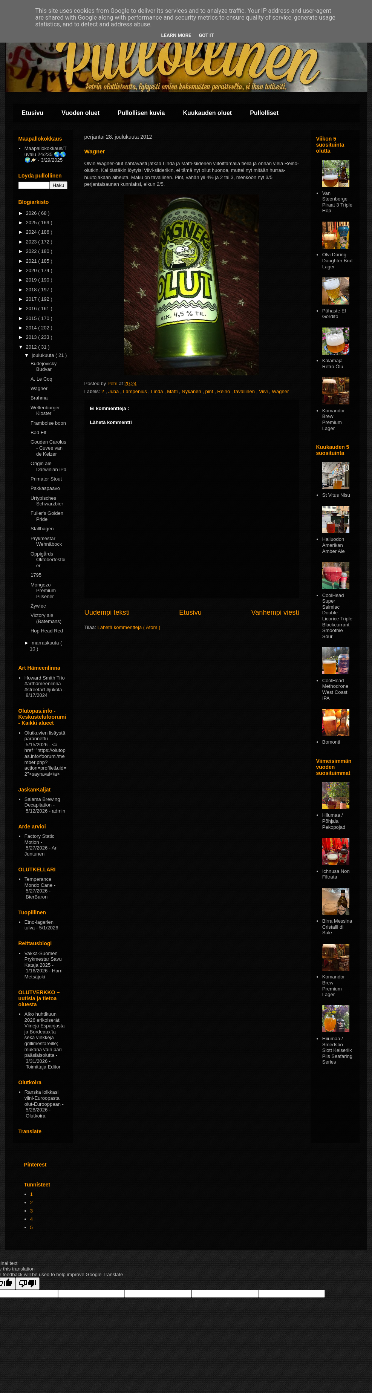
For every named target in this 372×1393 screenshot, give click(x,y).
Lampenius (135, 391)
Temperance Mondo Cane (38, 882)
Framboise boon (48, 423)
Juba (114, 391)
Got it (206, 35)
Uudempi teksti (107, 612)
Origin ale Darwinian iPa (48, 466)
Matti (173, 391)
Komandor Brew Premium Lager (333, 419)
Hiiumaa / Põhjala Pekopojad (333, 821)
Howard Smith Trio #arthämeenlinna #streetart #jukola (44, 683)
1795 (36, 575)
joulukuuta (43, 355)
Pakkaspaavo (45, 488)
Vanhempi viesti (275, 612)
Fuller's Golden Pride (47, 516)
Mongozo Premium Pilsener (43, 590)
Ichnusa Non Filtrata (336, 874)
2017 (32, 299)
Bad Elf (38, 432)
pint (209, 391)
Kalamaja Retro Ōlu (332, 363)
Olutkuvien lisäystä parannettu (44, 736)
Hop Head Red (47, 631)
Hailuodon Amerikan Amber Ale (333, 545)
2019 (32, 280)
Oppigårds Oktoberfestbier (48, 559)
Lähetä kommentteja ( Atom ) (128, 627)
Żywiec (38, 606)
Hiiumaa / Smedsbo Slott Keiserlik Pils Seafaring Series (337, 1050)
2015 (32, 318)
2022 (32, 251)
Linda (157, 391)
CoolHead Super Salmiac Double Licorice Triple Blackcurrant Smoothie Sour (337, 615)
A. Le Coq (41, 379)
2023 (32, 242)
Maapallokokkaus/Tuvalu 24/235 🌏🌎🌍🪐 (45, 154)
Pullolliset (264, 113)
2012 (32, 347)
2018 (32, 289)
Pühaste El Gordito (334, 314)
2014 (32, 328)
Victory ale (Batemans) (46, 618)
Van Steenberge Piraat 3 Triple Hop (337, 202)
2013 (32, 337)
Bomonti (331, 742)
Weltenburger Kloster (45, 410)
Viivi (264, 391)
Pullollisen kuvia (141, 113)
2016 (32, 308)
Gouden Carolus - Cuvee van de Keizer (48, 447)
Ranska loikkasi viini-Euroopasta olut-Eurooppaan (42, 1098)
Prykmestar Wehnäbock (46, 541)
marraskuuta (46, 643)
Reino (224, 391)
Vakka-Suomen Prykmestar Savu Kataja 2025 (43, 959)
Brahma (39, 398)
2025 (32, 222)
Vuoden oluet (80, 113)
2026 (32, 213)
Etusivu (33, 113)
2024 (32, 232)
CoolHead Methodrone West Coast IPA (335, 689)
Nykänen (192, 391)
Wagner (280, 391)
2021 (32, 261)
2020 (32, 270)
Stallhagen (42, 528)
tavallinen (245, 391)
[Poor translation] (27, 1283)
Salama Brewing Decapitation (42, 802)
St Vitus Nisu (336, 495)
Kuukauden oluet (207, 113)
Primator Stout (46, 479)
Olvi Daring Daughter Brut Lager (337, 260)
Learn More (176, 35)
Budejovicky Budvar (44, 366)
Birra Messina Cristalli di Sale (337, 926)
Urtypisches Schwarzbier (47, 501)
